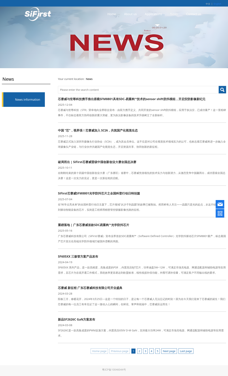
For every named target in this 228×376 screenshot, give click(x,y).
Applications (153, 14)
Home (111, 14)
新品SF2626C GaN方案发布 (76, 319)
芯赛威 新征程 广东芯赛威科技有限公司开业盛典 (90, 288)
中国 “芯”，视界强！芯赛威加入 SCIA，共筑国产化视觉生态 (98, 130)
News (174, 14)
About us (130, 14)
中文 (208, 3)
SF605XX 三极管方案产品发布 (78, 256)
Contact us (193, 14)
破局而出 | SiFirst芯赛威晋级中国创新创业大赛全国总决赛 (97, 162)
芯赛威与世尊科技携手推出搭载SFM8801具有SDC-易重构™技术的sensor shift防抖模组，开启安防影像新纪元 (131, 99)
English (217, 3)
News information (27, 100)
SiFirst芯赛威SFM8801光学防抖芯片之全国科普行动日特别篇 (99, 193)
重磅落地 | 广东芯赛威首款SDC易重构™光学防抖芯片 (93, 225)
